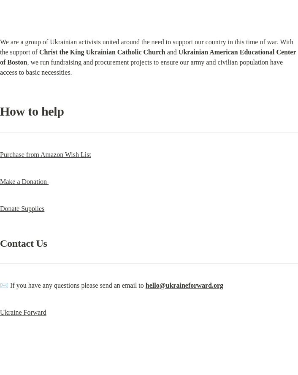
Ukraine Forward (23, 312)
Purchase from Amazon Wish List (45, 154)
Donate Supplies (22, 208)
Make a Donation (24, 181)
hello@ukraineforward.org (184, 285)
